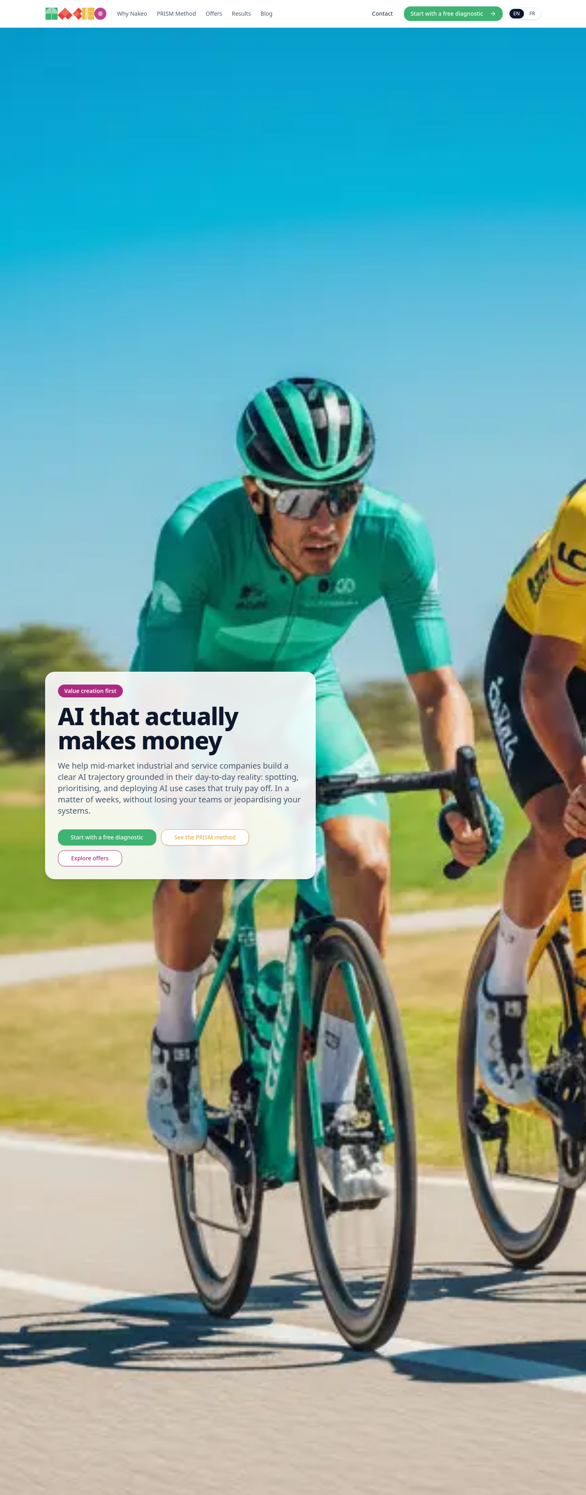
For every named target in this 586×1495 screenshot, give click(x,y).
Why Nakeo (132, 13)
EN (517, 13)
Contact (382, 13)
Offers (214, 13)
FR (532, 13)
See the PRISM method (205, 837)
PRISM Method (176, 13)
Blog (267, 13)
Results (241, 13)
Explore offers (90, 858)
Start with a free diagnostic (453, 13)
